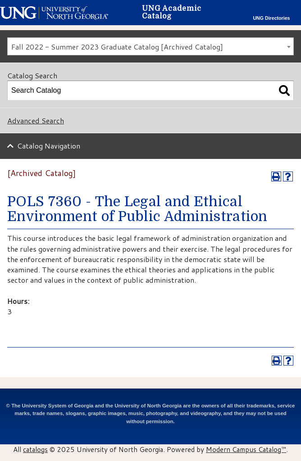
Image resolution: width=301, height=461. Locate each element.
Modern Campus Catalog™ (246, 449)
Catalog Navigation (48, 145)
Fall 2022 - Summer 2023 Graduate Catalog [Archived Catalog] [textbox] (117, 46)
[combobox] (150, 46)
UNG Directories (271, 18)
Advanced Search (35, 120)
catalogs (35, 449)
